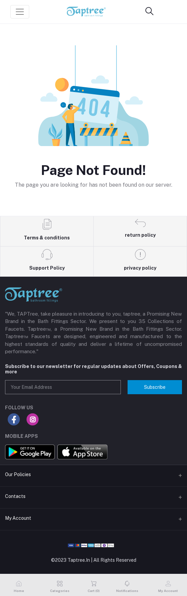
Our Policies (18, 474)
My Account (18, 518)
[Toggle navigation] (19, 11)
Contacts (15, 496)
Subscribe (155, 387)
